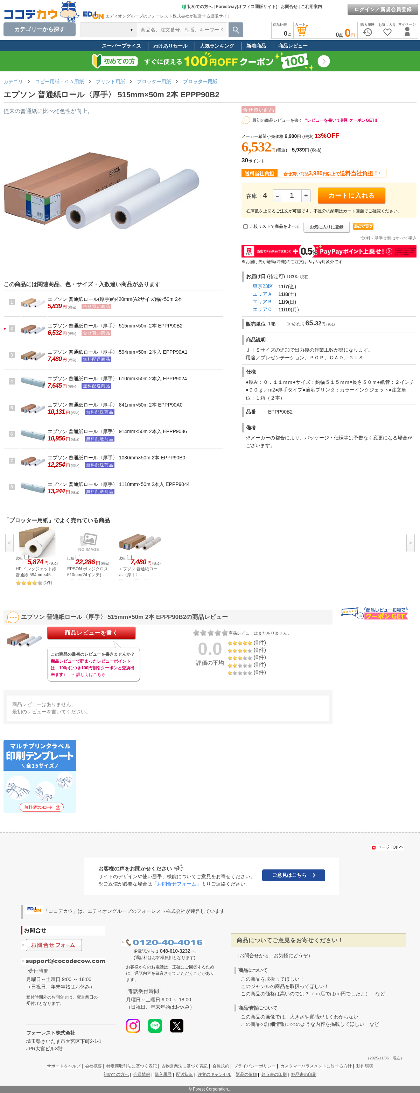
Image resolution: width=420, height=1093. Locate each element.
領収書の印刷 (274, 1074)
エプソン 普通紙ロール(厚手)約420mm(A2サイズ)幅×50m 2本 (115, 299)
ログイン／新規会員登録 (383, 9)
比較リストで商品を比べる (275, 226)
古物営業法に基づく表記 (184, 1066)
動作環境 (364, 1066)
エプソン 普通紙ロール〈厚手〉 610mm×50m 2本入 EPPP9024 (117, 378)
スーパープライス (121, 46)
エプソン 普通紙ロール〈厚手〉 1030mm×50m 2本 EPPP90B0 (116, 457)
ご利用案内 (311, 6)
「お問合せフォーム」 (176, 884)
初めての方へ (197, 6)
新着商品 (256, 46)
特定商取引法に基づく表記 (131, 1066)
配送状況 (184, 1074)
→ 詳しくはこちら (88, 674)
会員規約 (220, 1066)
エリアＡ (262, 294)
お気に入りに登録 (326, 227)
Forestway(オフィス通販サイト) (246, 6)
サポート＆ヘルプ (63, 1066)
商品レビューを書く (91, 633)
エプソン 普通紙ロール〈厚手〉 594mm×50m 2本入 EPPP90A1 (118, 352)
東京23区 (263, 286)
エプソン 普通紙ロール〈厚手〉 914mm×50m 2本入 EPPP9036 (117, 431)
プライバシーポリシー (255, 1066)
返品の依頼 (246, 1074)
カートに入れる (351, 195)
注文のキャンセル (214, 1074)
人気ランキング (217, 46)
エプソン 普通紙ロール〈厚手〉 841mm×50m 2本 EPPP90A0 (115, 405)
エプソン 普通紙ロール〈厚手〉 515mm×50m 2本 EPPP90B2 (115, 326)
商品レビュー (293, 46)
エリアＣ (262, 309)
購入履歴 (163, 1074)
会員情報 (141, 1074)
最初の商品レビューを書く (277, 120)
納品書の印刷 (303, 1074)
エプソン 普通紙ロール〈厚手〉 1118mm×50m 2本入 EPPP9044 (119, 484)
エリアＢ (262, 301)
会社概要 (93, 1066)
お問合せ (289, 6)
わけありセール (170, 46)
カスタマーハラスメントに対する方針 (316, 1066)
